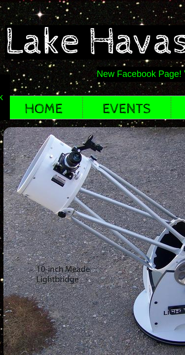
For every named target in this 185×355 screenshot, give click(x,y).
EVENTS (127, 109)
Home (44, 109)
